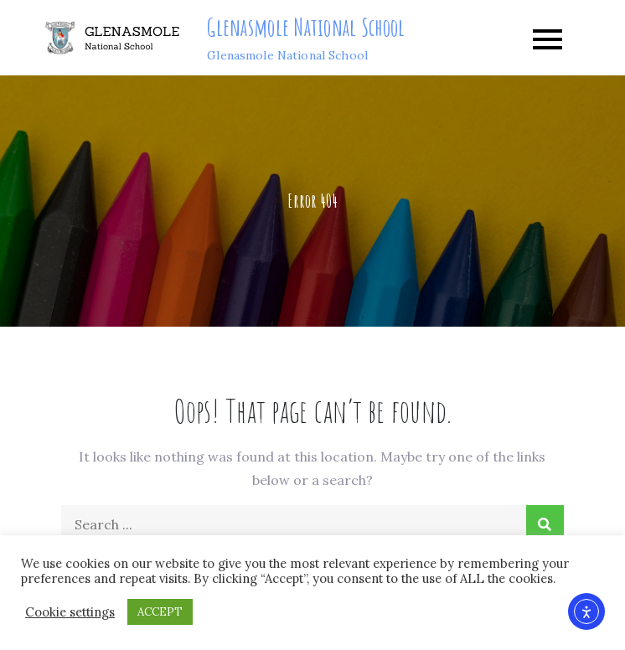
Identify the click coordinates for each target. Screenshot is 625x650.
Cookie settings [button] (70, 612)
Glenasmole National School (306, 27)
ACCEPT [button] (160, 612)
